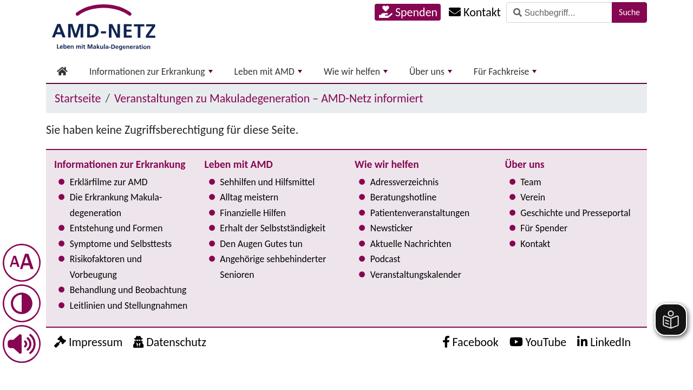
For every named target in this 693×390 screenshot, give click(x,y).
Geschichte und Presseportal (575, 213)
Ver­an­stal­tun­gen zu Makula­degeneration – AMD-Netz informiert (268, 98)
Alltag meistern (249, 197)
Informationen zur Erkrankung (151, 71)
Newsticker (391, 228)
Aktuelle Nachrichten (411, 244)
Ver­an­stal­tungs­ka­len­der (415, 275)
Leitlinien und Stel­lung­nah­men (128, 305)
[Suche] (559, 12)
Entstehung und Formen (116, 228)
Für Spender (543, 228)
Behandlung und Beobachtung (128, 290)
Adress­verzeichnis (404, 182)
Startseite (78, 98)
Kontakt (535, 244)
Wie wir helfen (356, 71)
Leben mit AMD (268, 71)
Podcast (385, 259)
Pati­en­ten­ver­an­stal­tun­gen (419, 213)
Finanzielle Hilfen (253, 213)
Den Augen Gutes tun (261, 244)
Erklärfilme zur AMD (109, 182)
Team (530, 182)
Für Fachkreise (505, 71)
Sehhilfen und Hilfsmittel (267, 182)
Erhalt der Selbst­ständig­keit (272, 228)
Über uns (430, 71)
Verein (532, 197)
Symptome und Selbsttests (121, 244)
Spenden (408, 12)
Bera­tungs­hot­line (403, 197)
